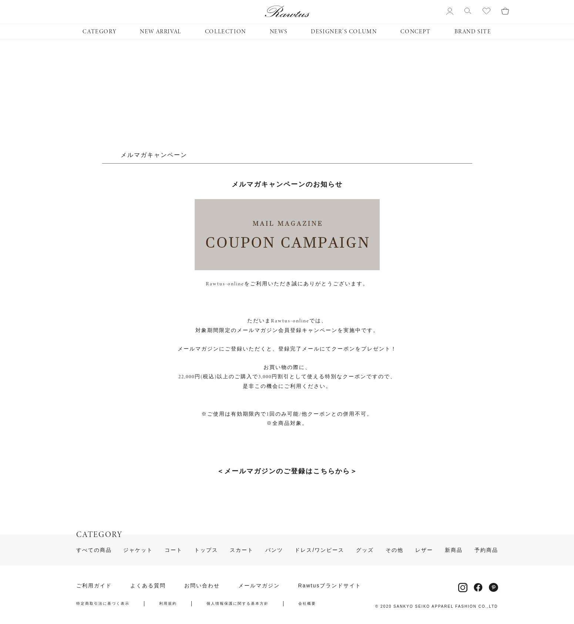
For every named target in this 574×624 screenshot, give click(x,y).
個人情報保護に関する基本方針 (238, 603)
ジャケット (138, 550)
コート (173, 550)
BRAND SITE (472, 31)
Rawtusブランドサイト (330, 585)
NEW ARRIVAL (160, 31)
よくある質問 (148, 585)
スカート (242, 550)
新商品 (454, 550)
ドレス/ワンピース (319, 550)
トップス (206, 550)
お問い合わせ (202, 585)
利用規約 (168, 603)
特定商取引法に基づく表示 (103, 603)
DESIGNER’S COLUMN (344, 31)
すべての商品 (94, 550)
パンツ (274, 550)
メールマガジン (259, 585)
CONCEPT (415, 31)
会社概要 (307, 603)
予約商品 (486, 550)
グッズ (365, 550)
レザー (424, 550)
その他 (394, 550)
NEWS (278, 31)
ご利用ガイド (94, 585)
